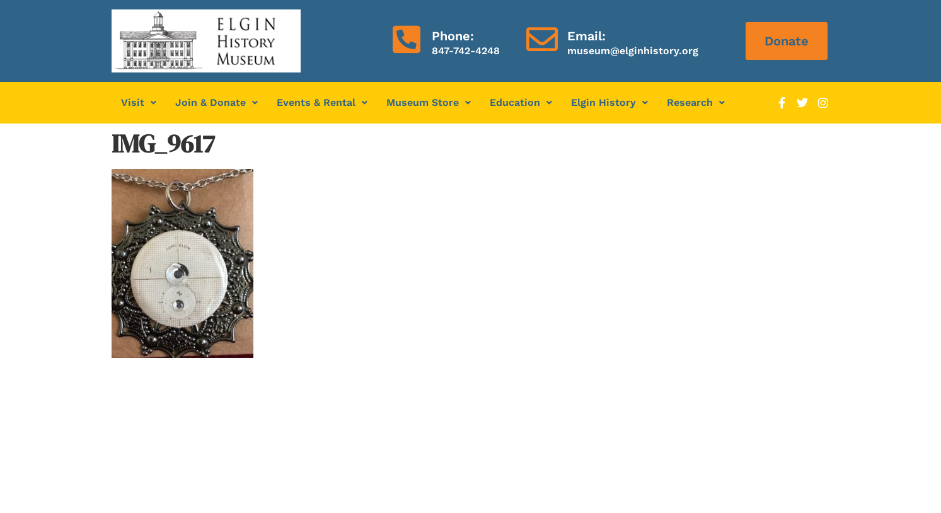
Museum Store (428, 102)
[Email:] (542, 39)
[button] (139, 102)
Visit (138, 102)
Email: (586, 35)
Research (696, 102)
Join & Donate (216, 102)
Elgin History (609, 102)
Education (521, 102)
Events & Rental (322, 102)
